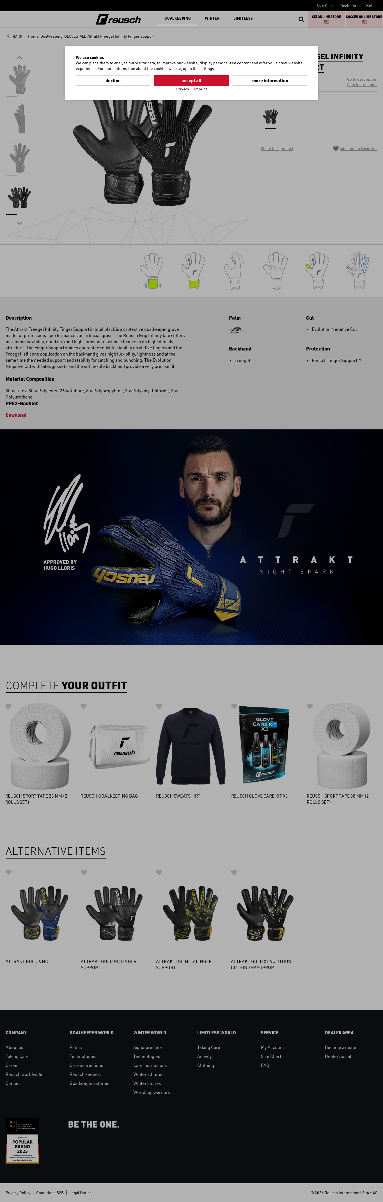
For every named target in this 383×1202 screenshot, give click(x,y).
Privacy (182, 88)
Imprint (200, 88)
